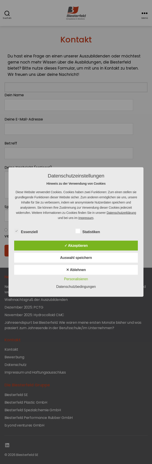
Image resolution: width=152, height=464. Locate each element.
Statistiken (90, 231)
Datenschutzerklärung (121, 212)
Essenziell (28, 231)
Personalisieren (76, 279)
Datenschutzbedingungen (76, 287)
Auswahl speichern (76, 258)
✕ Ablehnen (76, 270)
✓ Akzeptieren (76, 245)
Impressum (85, 218)
